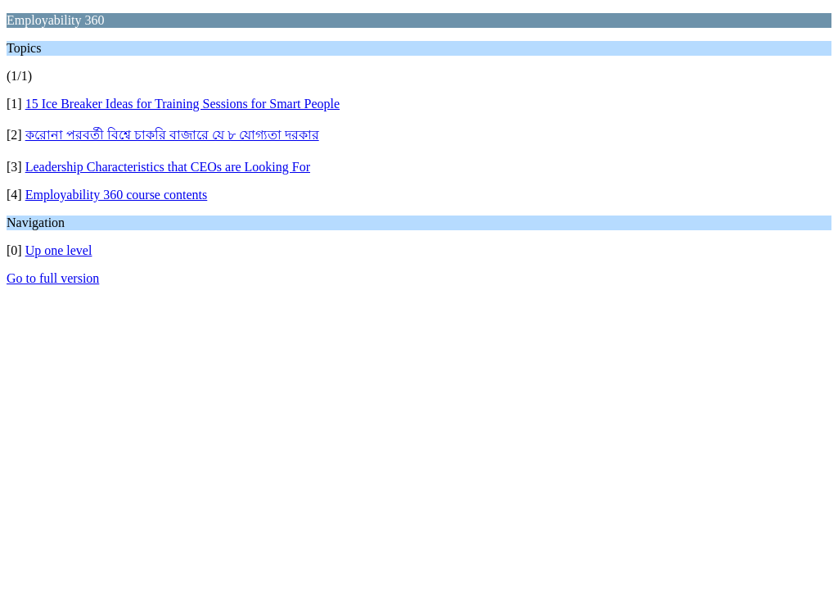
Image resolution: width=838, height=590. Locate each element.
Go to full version (53, 278)
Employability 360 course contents (116, 195)
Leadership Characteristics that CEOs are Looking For (167, 167)
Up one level (58, 250)
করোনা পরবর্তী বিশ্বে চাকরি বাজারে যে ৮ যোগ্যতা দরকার (172, 135)
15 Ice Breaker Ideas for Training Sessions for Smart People (182, 104)
